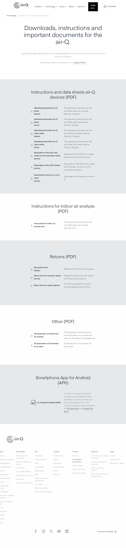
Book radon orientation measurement (99, 475)
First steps (38, 456)
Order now (93, 7)
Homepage (11, 16)
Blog (36, 474)
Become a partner (79, 473)
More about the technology (21, 457)
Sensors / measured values (23, 463)
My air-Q (75, 456)
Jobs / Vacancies (78, 469)
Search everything (41, 488)
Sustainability (39, 467)
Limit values (20, 468)
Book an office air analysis (97, 469)
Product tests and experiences (41, 479)
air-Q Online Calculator (24, 483)
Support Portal (80, 63)
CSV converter (77, 465)
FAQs (37, 463)
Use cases (38, 484)
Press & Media (59, 467)
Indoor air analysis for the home (99, 463)
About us (57, 474)
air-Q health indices (23, 471)
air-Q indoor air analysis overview (99, 457)
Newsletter (58, 463)
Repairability (39, 471)
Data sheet (20, 479)
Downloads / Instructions (77, 461)
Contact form (58, 456)
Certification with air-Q (24, 475)
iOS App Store (73, 409)
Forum (56, 471)
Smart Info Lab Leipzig (43, 492)
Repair (56, 459)
